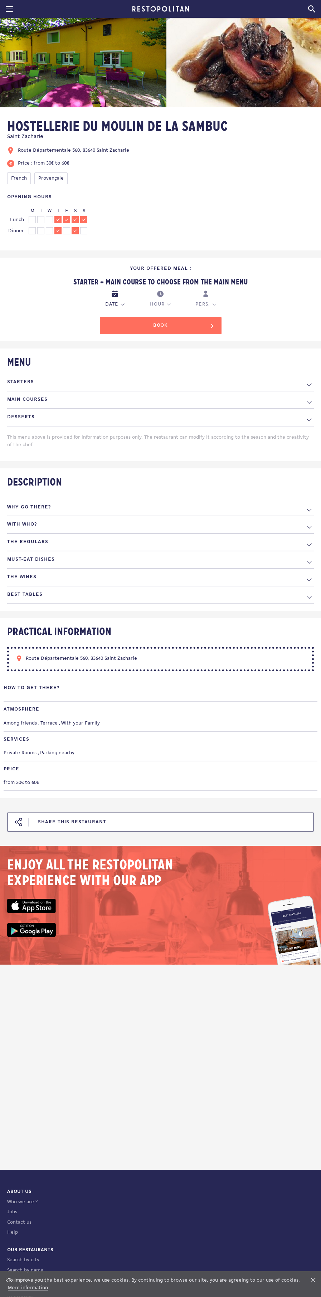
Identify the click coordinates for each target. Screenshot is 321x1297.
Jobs (12, 1212)
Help (12, 1232)
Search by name (25, 1270)
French (19, 178)
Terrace (49, 723)
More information (28, 1288)
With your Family (80, 723)
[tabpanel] (83, 64)
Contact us (19, 1222)
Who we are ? (22, 1202)
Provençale (51, 178)
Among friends (20, 723)
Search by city (23, 1260)
